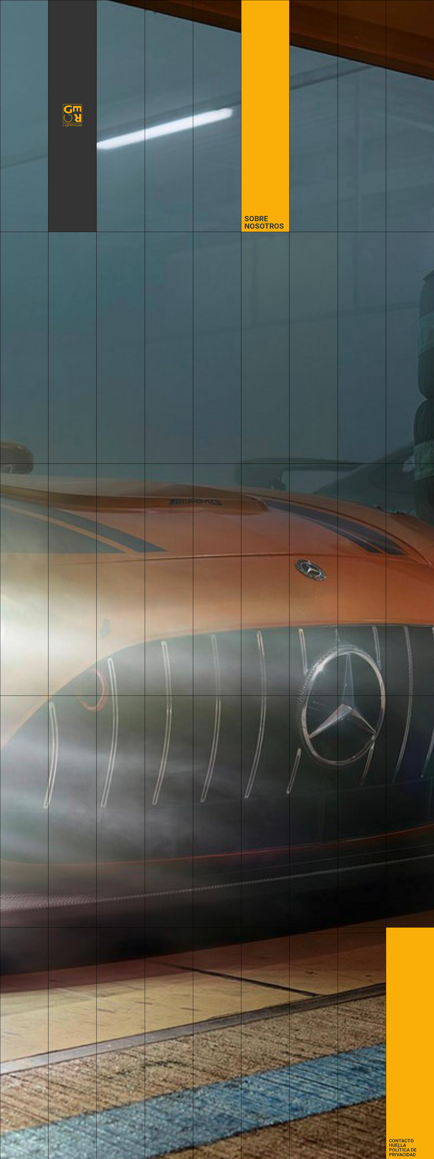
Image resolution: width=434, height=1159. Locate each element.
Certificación (261, 446)
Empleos (255, 457)
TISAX (250, 452)
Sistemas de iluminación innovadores (276, 437)
